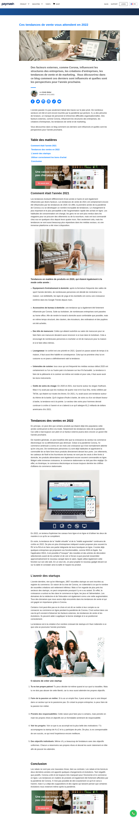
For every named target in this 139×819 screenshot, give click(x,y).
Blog (106, 4)
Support (114, 4)
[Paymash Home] (10, 4)
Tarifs (48, 4)
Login (123, 4)
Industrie (36, 4)
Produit (23, 4)
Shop (58, 4)
